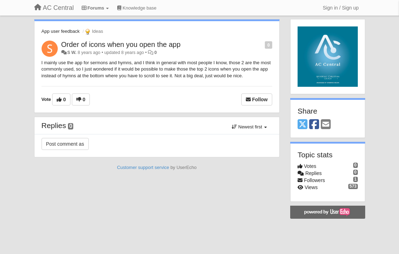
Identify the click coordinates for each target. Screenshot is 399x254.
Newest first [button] (249, 126)
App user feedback (61, 31)
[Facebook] (314, 125)
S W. (71, 52)
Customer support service (143, 167)
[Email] (326, 125)
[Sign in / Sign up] (341, 8)
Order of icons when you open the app (121, 44)
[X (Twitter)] (302, 125)
